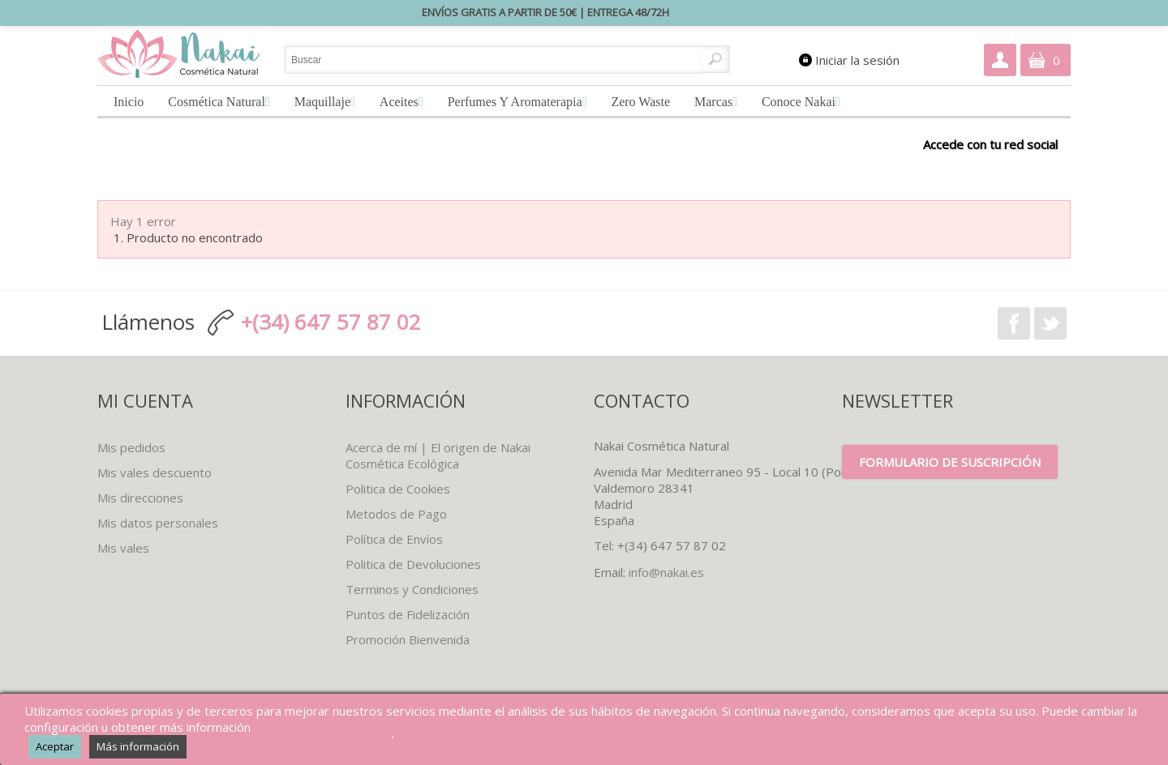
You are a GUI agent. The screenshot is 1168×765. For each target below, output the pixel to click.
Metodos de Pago (396, 514)
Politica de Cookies (398, 489)
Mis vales (123, 548)
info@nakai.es (666, 572)
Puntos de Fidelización (408, 614)
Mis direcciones (140, 497)
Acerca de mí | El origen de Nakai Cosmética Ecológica (438, 455)
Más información (138, 746)
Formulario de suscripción (950, 462)
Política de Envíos (394, 539)
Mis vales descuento (154, 472)
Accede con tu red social (990, 144)
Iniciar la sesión (857, 60)
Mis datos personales (157, 523)
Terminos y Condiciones (412, 589)
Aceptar (55, 746)
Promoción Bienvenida (408, 639)
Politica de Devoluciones (413, 564)
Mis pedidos (131, 447)
